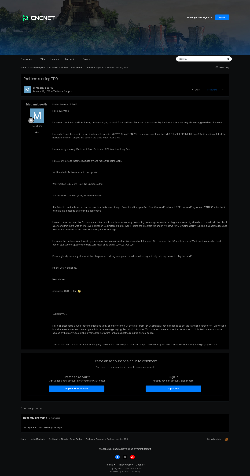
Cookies (140, 464)
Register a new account (76, 388)
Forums (87, 59)
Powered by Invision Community (125, 471)
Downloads (27, 59)
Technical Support (63, 91)
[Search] (192, 58)
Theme (110, 464)
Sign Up (222, 17)
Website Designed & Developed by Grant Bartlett (125, 448)
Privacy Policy (125, 464)
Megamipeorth (44, 88)
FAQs (42, 59)
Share (196, 89)
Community (70, 59)
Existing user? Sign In (199, 17)
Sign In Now (173, 388)
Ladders (55, 59)
